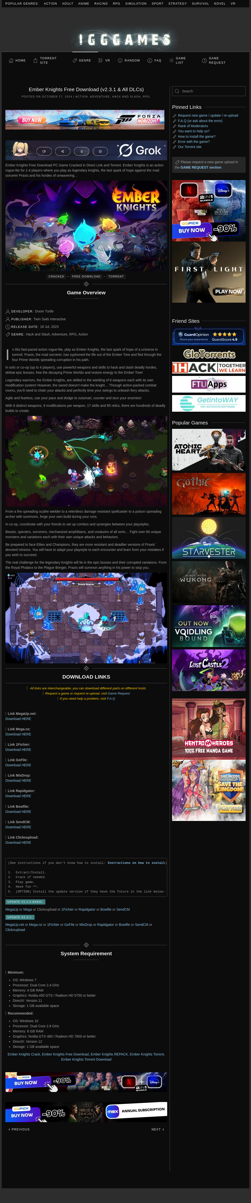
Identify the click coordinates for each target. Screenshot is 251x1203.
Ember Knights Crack (24, 1054)
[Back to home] (125, 29)
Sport (158, 3)
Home (21, 60)
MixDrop (85, 925)
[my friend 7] (209, 403)
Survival (200, 3)
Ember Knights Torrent (147, 1054)
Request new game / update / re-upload (208, 115)
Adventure (100, 96)
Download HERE (18, 719)
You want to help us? (194, 131)
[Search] (209, 91)
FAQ (158, 60)
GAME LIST (181, 60)
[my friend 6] (209, 384)
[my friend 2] (209, 353)
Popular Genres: (22, 3)
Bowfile (106, 909)
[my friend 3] (209, 367)
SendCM (123, 909)
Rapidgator (87, 909)
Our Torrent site (189, 147)
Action (50, 3)
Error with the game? (194, 142)
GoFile (69, 925)
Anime (84, 3)
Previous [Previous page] (19, 1129)
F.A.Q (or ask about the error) (200, 121)
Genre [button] (85, 60)
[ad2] (205, 729)
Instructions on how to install (136, 863)
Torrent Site (48, 60)
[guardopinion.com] (209, 336)
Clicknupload (15, 930)
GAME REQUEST (217, 60)
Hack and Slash (126, 96)
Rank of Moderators (193, 126)
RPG (117, 3)
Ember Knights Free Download (65, 1054)
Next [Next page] (157, 1129)
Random (132, 60)
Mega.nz (35, 925)
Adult (68, 3)
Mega (27, 909)
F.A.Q (111, 698)
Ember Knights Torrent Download (86, 1059)
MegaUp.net (14, 925)
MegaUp (11, 909)
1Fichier (68, 909)
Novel (220, 3)
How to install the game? (196, 136)
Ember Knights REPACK (109, 1054)
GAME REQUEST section (200, 167)
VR (233, 3)
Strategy (177, 3)
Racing (101, 3)
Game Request (119, 693)
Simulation (136, 3)
